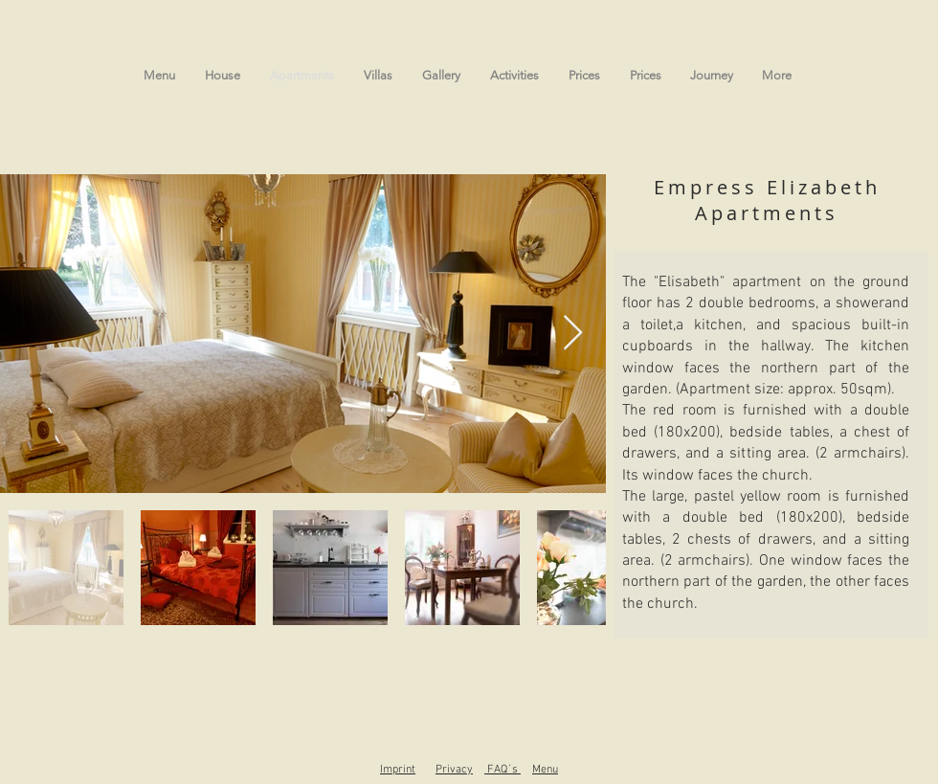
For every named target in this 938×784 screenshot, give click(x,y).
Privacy (454, 769)
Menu (545, 769)
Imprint (397, 769)
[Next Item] (573, 333)
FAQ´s (504, 769)
